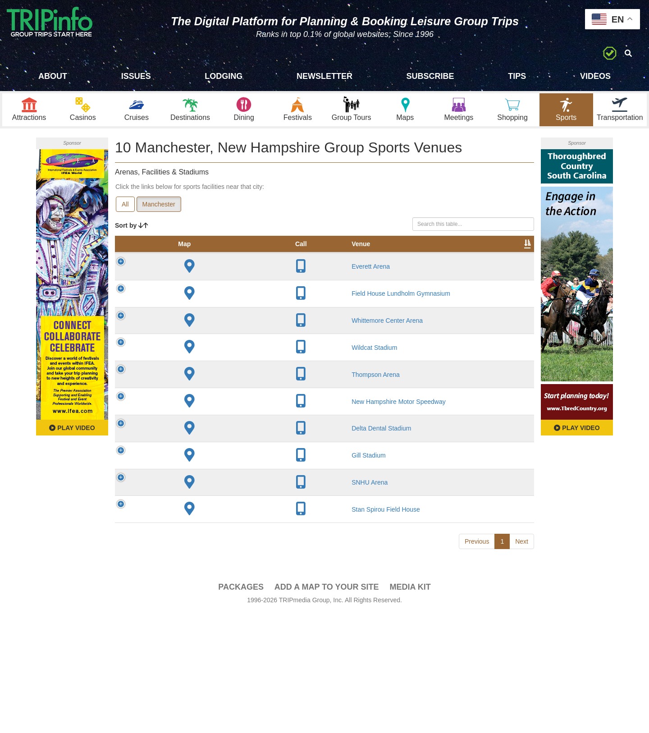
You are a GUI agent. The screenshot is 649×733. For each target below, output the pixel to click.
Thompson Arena (193, 428)
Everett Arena (188, 287)
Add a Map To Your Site (326, 706)
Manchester (158, 207)
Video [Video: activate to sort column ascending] (442, 256)
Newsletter (324, 76)
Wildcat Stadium (191, 397)
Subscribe (430, 76)
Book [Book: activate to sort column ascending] (476, 256)
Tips (517, 76)
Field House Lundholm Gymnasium (185, 331)
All (125, 207)
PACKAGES (241, 706)
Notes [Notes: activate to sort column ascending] (362, 256)
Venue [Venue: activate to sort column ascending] (178, 256)
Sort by (131, 229)
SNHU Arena (187, 581)
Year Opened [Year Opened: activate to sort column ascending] (277, 252)
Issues (136, 76)
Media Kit (409, 706)
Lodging (223, 76)
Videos (595, 76)
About (52, 76)
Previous (477, 660)
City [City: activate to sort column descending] (231, 256)
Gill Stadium (185, 541)
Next (521, 660)
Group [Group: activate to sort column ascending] (510, 256)
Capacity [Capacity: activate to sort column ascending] (323, 256)
